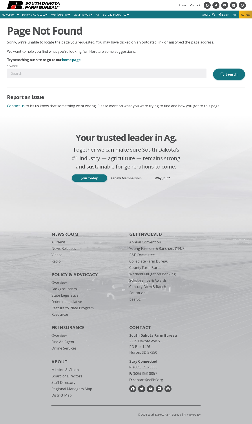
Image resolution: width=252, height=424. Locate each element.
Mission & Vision (65, 369)
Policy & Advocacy (74, 274)
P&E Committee (142, 254)
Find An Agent (62, 341)
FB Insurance (67, 327)
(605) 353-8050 (143, 367)
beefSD (135, 299)
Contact (195, 5)
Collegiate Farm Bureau (148, 261)
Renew (245, 14)
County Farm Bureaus (147, 267)
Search (12, 66)
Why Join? (162, 178)
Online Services (64, 348)
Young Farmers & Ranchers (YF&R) (157, 248)
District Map (61, 395)
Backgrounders (64, 288)
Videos (56, 254)
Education (137, 292)
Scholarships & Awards (148, 280)
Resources (60, 314)
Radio (56, 261)
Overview (59, 282)
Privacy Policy (192, 415)
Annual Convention (145, 242)
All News (58, 242)
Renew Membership (126, 178)
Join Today (89, 178)
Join (235, 14)
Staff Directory (63, 382)
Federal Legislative (66, 301)
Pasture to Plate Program (72, 308)
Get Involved (145, 234)
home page (71, 59)
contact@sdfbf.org (146, 379)
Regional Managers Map (71, 388)
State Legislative (65, 295)
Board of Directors (66, 376)
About (183, 5)
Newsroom (65, 234)
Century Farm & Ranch (147, 286)
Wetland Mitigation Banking (152, 274)
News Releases (63, 248)
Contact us (16, 105)
